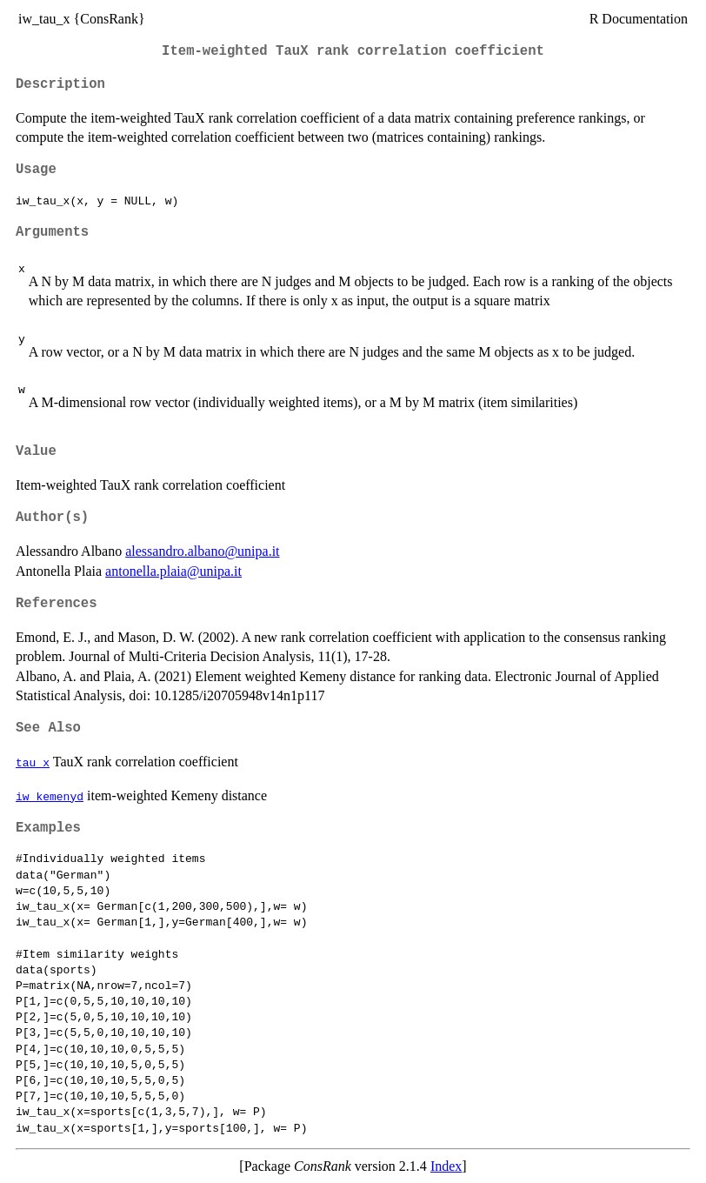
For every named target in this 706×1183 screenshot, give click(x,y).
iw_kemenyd (49, 796)
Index (446, 1166)
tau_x (33, 762)
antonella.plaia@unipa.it (173, 571)
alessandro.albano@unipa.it (202, 551)
